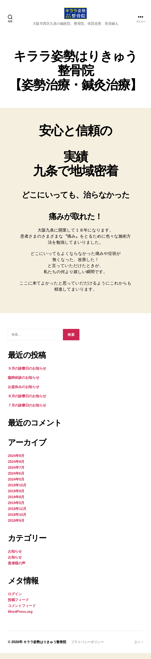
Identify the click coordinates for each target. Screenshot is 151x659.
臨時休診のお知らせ (23, 383)
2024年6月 (16, 479)
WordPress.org (20, 618)
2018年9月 (16, 526)
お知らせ (15, 557)
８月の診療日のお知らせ (27, 402)
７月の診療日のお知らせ (27, 411)
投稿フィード (18, 606)
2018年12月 (17, 515)
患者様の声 (16, 569)
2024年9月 (16, 462)
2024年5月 (16, 485)
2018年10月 (17, 521)
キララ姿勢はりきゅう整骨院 (46, 648)
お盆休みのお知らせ (23, 393)
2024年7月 (16, 473)
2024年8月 (16, 468)
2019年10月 (17, 491)
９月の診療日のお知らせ (27, 374)
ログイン (15, 600)
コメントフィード (22, 612)
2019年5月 (16, 509)
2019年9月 (16, 497)
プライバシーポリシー (91, 648)
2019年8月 (16, 503)
